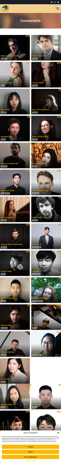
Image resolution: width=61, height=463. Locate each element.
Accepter (30, 447)
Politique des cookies (30, 460)
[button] (58, 433)
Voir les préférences (30, 457)
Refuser (30, 452)
